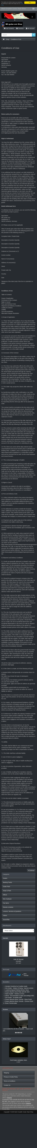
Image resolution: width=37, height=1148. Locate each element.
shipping (9, 1097)
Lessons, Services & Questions (12, 911)
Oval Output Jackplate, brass (18, 1060)
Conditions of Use (16, 39)
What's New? (7, 1039)
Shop (7, 39)
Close (30, 2)
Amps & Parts (7, 890)
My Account (30, 28)
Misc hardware (7, 899)
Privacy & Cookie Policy (11, 1077)
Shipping (6, 1073)
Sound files (6, 919)
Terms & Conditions (9, 1081)
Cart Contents (9, 28)
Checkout (20, 28)
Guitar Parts (6, 886)
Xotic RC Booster (18, 959)
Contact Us (7, 1085)
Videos (5, 915)
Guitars (5, 878)
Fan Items (6, 903)
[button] (4, 16)
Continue (31, 870)
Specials (5, 938)
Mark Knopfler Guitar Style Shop (14, 9)
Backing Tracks (7, 882)
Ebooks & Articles (8, 907)
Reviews (5, 1009)
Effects (5, 895)
